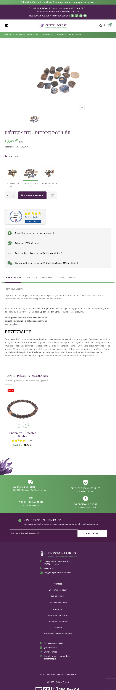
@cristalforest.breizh (54, 643)
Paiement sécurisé (58, 621)
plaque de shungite (50, 311)
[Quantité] (11, 195)
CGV (42, 674)
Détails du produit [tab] (39, 277)
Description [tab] (13, 277)
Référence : (10, 146)
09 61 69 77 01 (51, 568)
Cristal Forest (50, 651)
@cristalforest (50, 647)
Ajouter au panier (32, 195)
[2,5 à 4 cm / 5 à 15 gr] (49, 174)
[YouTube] (85, 15)
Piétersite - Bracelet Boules (22, 434)
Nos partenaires (58, 595)
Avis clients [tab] (67, 277)
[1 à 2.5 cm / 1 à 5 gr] (30, 174)
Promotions (58, 609)
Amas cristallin (87, 308)
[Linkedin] (80, 15)
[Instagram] (76, 15)
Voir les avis (33, 221)
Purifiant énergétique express (47, 308)
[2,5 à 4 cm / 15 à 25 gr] (12, 174)
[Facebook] (72, 15)
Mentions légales (55, 674)
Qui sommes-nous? (58, 589)
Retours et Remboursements (58, 633)
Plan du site (70, 674)
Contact (58, 583)
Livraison (58, 627)
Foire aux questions (58, 602)
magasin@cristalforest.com (57, 572)
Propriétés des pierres (58, 615)
